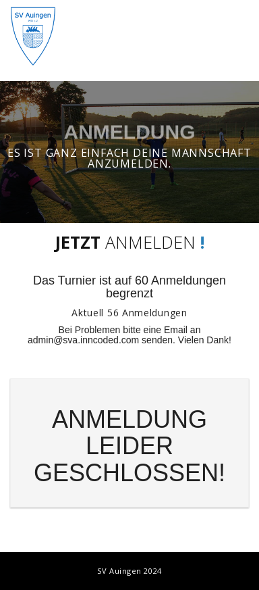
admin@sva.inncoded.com (83, 340)
